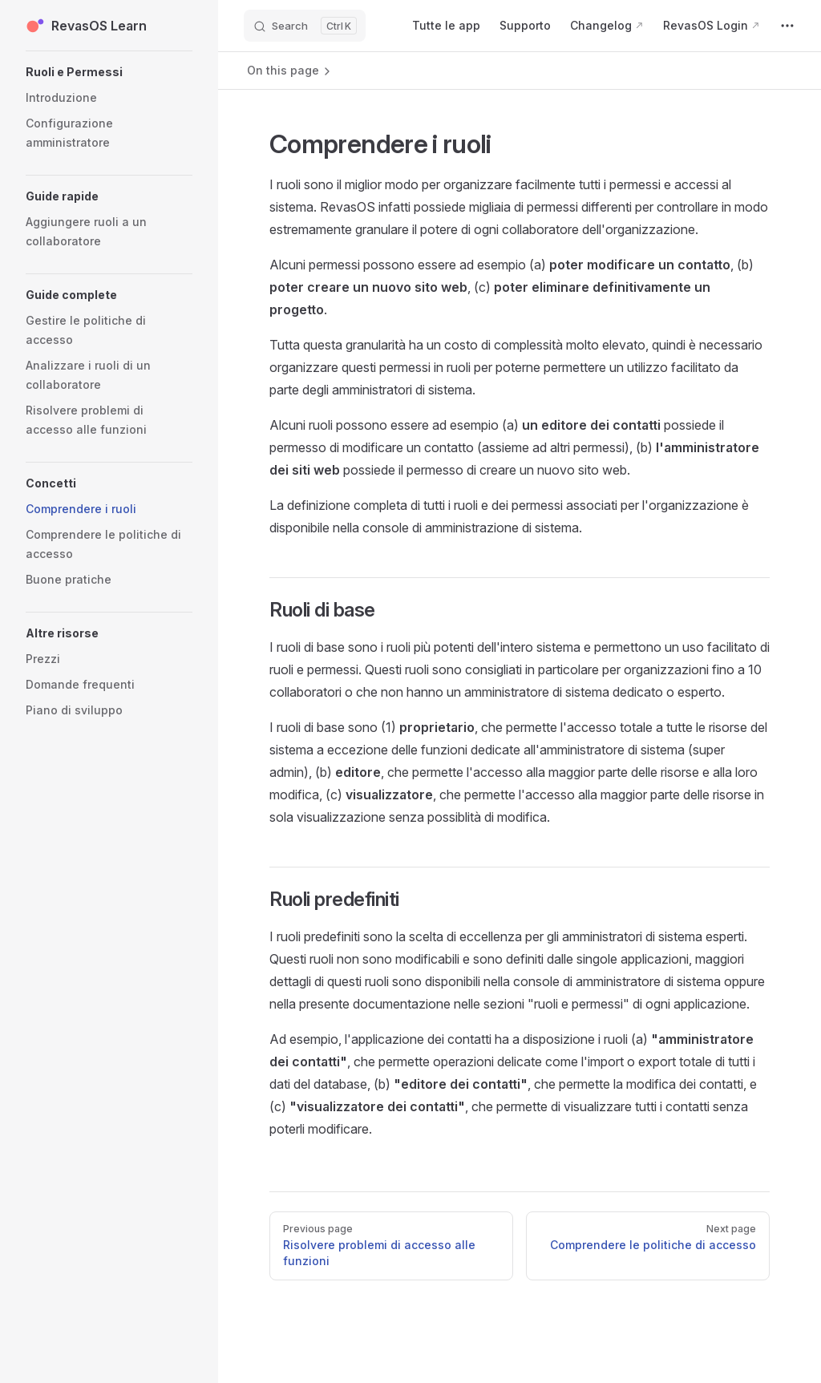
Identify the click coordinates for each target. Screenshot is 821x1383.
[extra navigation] (787, 25)
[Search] (305, 26)
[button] (109, 72)
